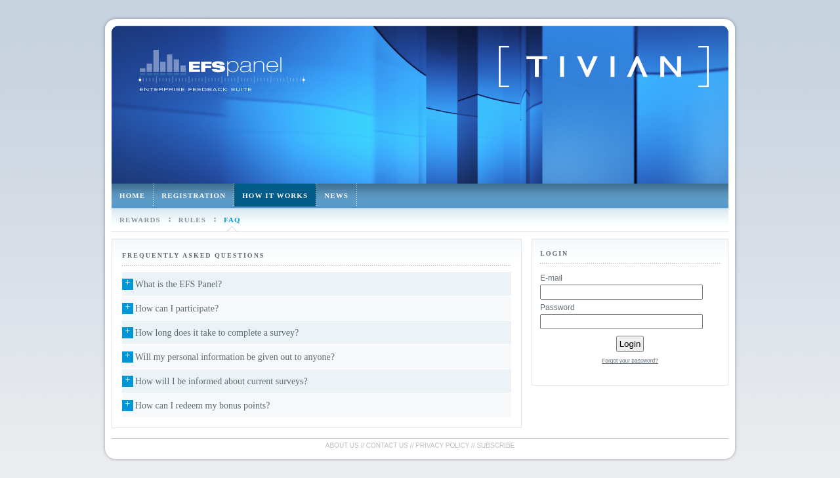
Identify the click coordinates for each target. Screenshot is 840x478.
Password (557, 307)
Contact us (387, 445)
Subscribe (495, 445)
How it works (275, 195)
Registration (193, 195)
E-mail (551, 278)
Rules (192, 220)
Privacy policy (442, 445)
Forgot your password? (630, 360)
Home (132, 195)
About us (342, 445)
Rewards (140, 220)
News (336, 195)
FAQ (232, 220)
